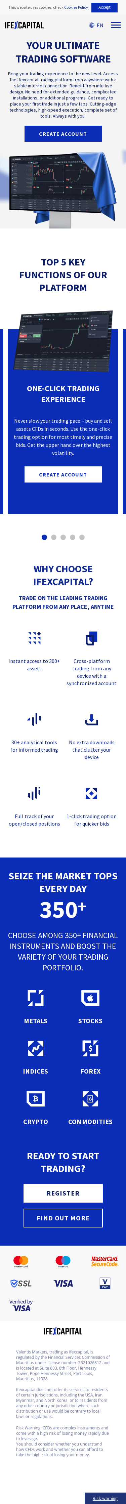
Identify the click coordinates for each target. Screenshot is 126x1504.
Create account (63, 133)
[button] (44, 537)
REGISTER (63, 1193)
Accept (104, 7)
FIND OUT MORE (63, 1218)
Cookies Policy (76, 7)
